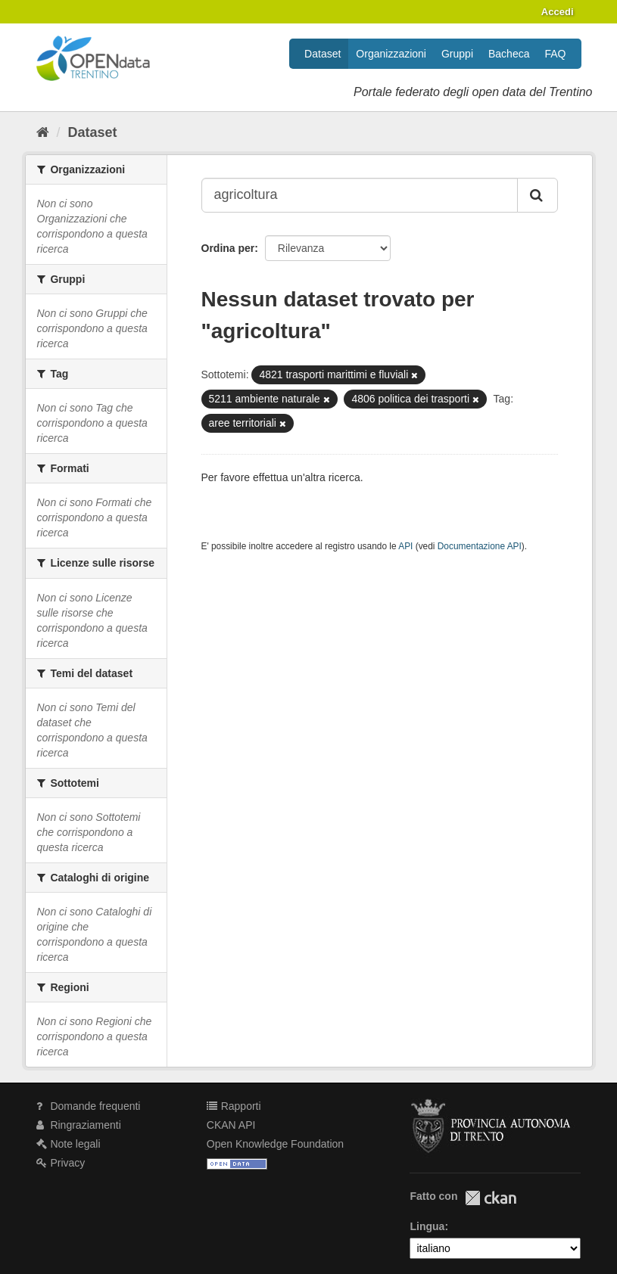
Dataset (322, 54)
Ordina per (228, 248)
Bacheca (508, 54)
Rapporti (234, 1106)
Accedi (557, 11)
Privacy (61, 1163)
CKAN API (231, 1125)
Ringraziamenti (78, 1125)
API (405, 546)
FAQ (555, 54)
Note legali (68, 1144)
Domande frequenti (88, 1106)
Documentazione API (480, 546)
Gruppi (457, 54)
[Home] (42, 132)
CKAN (490, 1198)
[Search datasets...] (359, 195)
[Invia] (537, 195)
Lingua (427, 1226)
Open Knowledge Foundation (275, 1144)
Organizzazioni (391, 54)
